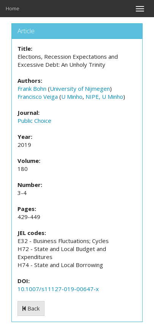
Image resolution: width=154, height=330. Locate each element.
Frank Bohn (31, 88)
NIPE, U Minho (104, 96)
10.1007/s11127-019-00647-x (58, 289)
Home (12, 8)
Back (31, 308)
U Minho (72, 96)
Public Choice (34, 120)
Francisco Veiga (37, 96)
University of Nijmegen (80, 88)
